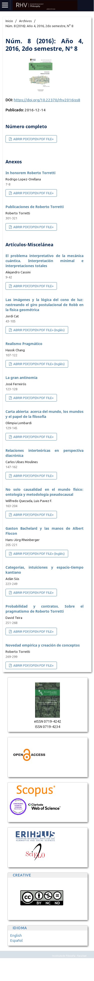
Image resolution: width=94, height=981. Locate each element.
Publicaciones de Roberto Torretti (35, 206)
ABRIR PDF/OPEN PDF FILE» (33, 139)
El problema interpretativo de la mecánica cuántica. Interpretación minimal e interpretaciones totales (44, 260)
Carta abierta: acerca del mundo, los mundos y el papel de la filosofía (44, 414)
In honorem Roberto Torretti (30, 172)
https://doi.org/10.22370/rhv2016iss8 (47, 100)
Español (16, 941)
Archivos (25, 21)
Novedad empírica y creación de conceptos (43, 645)
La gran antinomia (21, 377)
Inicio (9, 21)
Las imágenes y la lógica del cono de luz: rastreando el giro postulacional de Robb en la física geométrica (44, 304)
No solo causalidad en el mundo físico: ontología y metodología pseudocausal (44, 492)
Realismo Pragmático (24, 343)
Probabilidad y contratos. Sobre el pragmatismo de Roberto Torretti (44, 609)
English (16, 936)
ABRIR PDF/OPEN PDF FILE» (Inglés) (39, 330)
